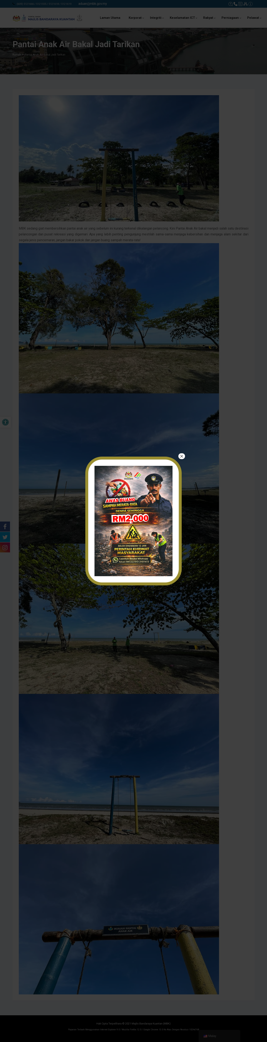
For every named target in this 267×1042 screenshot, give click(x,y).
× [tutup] (182, 456)
